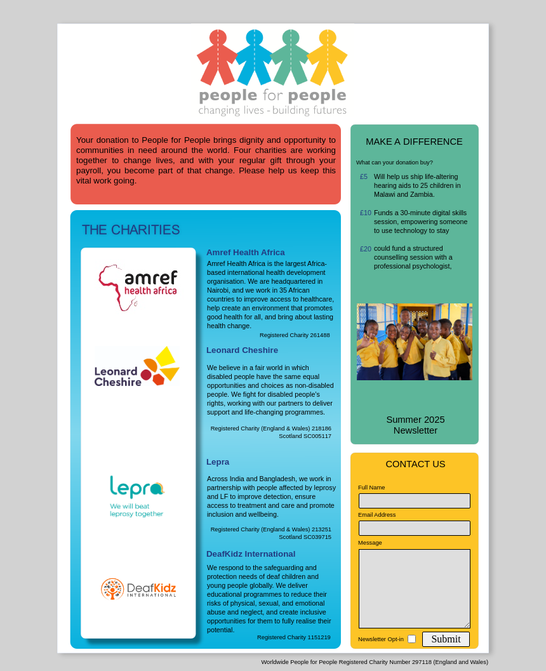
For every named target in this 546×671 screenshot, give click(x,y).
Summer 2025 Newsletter (415, 425)
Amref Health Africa (245, 252)
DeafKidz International (250, 554)
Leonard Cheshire (242, 350)
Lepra (217, 462)
